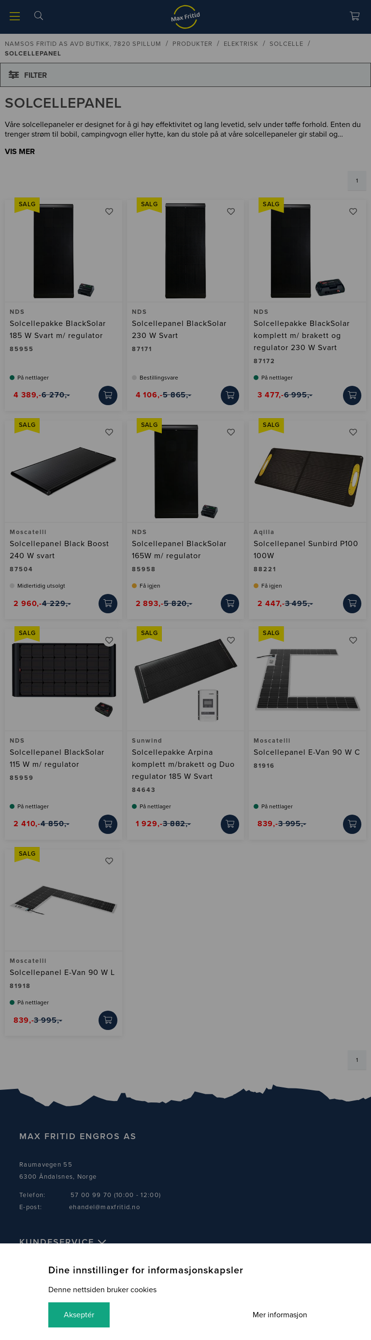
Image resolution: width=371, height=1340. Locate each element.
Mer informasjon (280, 1315)
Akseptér (79, 1315)
